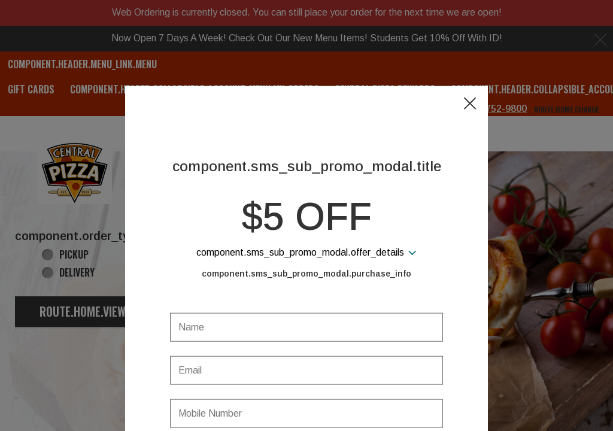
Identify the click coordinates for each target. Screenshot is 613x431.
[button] (470, 48)
